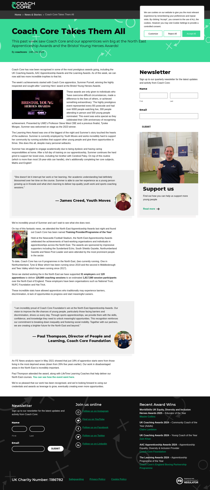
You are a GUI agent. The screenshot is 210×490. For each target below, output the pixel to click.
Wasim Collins (147, 416)
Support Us (175, 5)
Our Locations (158, 5)
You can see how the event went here (53, 377)
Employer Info (126, 5)
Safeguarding (76, 479)
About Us (142, 5)
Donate (191, 5)
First (141, 101)
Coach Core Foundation (153, 451)
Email (143, 109)
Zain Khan (145, 439)
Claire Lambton (148, 429)
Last (171, 101)
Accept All (191, 34)
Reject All (172, 34)
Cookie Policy (119, 479)
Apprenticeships (106, 5)
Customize (153, 34)
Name (143, 88)
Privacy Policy (97, 479)
